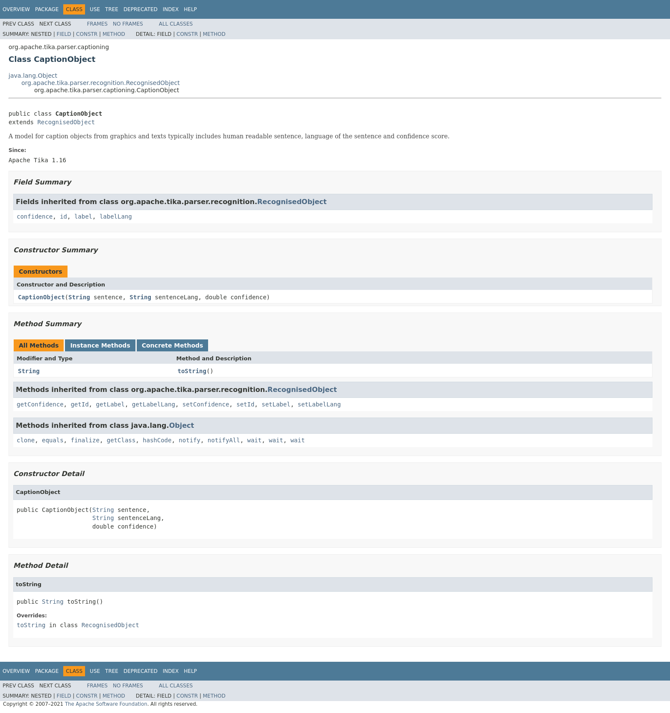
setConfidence (205, 404)
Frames (97, 24)
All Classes (176, 24)
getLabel (110, 404)
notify (189, 440)
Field (63, 34)
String (79, 297)
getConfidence (40, 404)
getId (79, 404)
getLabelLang (153, 404)
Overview (16, 9)
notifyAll (224, 440)
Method (114, 34)
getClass (121, 440)
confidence (35, 216)
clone (26, 440)
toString (192, 371)
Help (190, 9)
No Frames (128, 24)
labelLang (116, 216)
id (63, 216)
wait (254, 440)
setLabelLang (319, 404)
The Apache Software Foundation (106, 704)
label (83, 216)
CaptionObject (41, 297)
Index (171, 9)
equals (53, 440)
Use (95, 9)
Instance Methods (100, 345)
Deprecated (140, 9)
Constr (86, 34)
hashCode (157, 440)
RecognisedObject (66, 122)
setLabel (276, 404)
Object (181, 425)
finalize (85, 440)
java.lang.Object (33, 75)
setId (245, 404)
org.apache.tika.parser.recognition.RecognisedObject (100, 82)
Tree (111, 9)
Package (47, 9)
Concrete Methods (172, 345)
